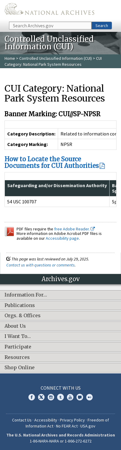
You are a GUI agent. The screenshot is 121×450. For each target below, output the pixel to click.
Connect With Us (61, 388)
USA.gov (87, 426)
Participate (18, 347)
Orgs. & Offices (23, 315)
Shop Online (20, 367)
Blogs (79, 397)
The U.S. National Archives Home (49, 10)
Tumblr (60, 397)
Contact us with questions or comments (40, 265)
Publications (20, 305)
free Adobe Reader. (74, 229)
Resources (17, 357)
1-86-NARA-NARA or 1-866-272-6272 (61, 441)
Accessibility (45, 420)
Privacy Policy (72, 420)
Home (10, 58)
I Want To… (18, 336)
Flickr (89, 397)
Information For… (26, 295)
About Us (15, 326)
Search (101, 25)
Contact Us (22, 420)
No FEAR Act (67, 426)
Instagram (50, 397)
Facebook (31, 397)
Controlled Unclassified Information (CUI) (55, 58)
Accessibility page (62, 238)
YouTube (70, 397)
